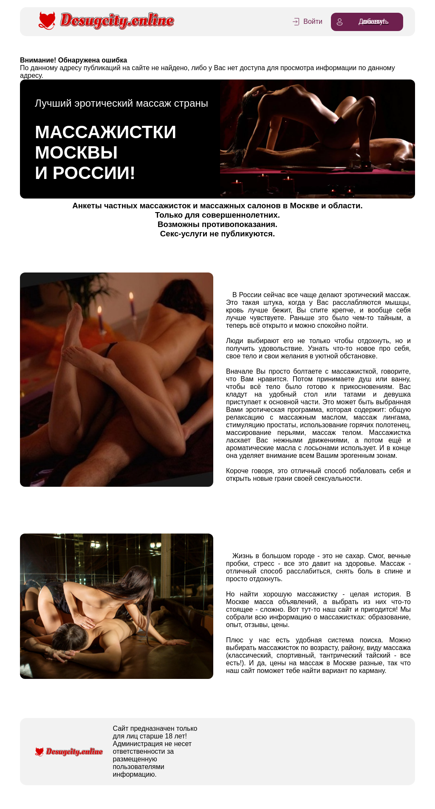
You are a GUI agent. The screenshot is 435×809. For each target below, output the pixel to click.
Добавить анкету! (362, 21)
